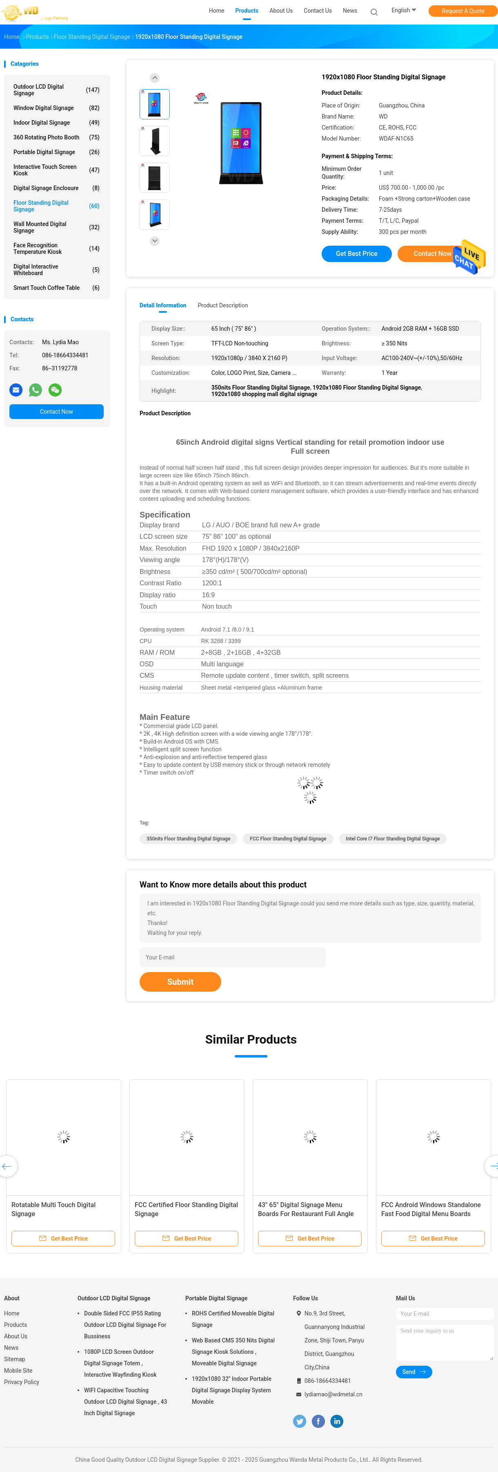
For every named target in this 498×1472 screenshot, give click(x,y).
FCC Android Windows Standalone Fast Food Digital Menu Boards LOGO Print (431, 1214)
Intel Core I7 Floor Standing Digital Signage (393, 839)
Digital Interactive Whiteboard (56, 269)
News (11, 1347)
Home (12, 1313)
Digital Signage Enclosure (56, 188)
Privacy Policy (21, 1382)
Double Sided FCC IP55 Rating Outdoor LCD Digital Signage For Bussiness (125, 1325)
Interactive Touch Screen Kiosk (56, 170)
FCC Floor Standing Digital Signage (288, 839)
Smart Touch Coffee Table (56, 288)
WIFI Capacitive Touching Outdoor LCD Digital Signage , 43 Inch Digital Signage (125, 1401)
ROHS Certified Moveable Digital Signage (233, 1319)
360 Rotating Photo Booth (56, 137)
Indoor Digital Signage (56, 123)
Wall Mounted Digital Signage (56, 227)
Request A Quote (463, 11)
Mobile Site (18, 1370)
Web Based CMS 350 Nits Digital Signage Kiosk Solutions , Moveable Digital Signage (233, 1352)
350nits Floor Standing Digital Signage (188, 839)
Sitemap (14, 1359)
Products (15, 1325)
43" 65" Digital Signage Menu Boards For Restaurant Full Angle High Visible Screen (306, 1214)
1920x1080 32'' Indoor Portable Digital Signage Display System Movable (231, 1390)
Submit (180, 982)
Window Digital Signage (56, 108)
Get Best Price (357, 254)
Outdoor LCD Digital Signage (56, 89)
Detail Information (163, 305)
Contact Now (56, 411)
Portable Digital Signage (56, 152)
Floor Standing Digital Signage (56, 206)
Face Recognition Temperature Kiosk (56, 248)
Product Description (223, 305)
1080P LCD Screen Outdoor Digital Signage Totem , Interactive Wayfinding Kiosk (120, 1363)
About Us (15, 1336)
